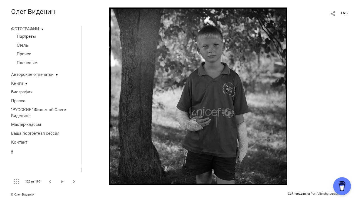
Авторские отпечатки (32, 74)
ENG (344, 13)
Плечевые (27, 62)
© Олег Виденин (22, 194)
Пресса (18, 100)
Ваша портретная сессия (35, 133)
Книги (17, 83)
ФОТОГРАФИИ (25, 28)
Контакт (19, 142)
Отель (22, 45)
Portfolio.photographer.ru (328, 194)
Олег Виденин (33, 12)
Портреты (26, 36)
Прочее (24, 53)
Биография (22, 91)
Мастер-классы (26, 124)
